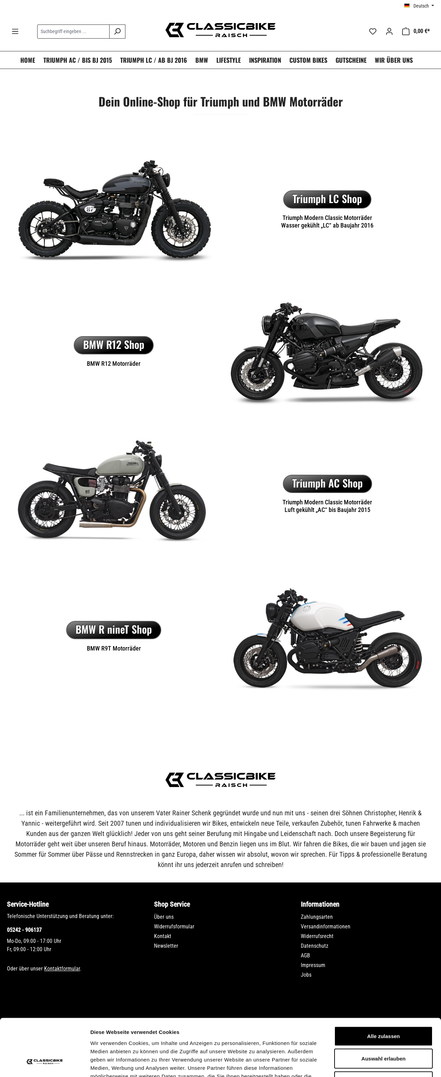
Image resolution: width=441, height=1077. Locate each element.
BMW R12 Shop (113, 344)
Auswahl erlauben (383, 1009)
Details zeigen (366, 1063)
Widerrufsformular (174, 926)
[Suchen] (117, 31)
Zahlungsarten (317, 917)
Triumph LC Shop (327, 198)
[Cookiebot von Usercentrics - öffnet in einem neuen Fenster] (44, 1063)
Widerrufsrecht (317, 936)
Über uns (164, 917)
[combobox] (73, 31)
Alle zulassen (383, 986)
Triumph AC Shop (327, 483)
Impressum (313, 965)
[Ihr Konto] (389, 31)
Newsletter (166, 946)
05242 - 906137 (24, 930)
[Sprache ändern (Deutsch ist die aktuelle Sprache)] (419, 6)
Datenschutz (314, 946)
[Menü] (15, 31)
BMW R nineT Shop (113, 629)
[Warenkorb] (416, 31)
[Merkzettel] (373, 31)
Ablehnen (383, 1032)
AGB (305, 955)
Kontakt (162, 936)
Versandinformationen (325, 926)
